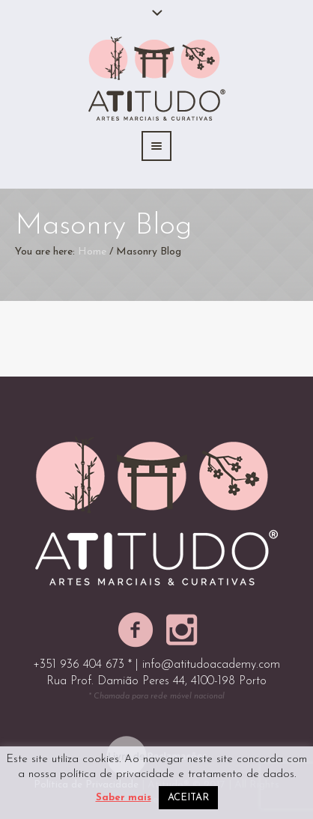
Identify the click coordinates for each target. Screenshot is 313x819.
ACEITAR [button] (188, 798)
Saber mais (123, 798)
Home (92, 252)
